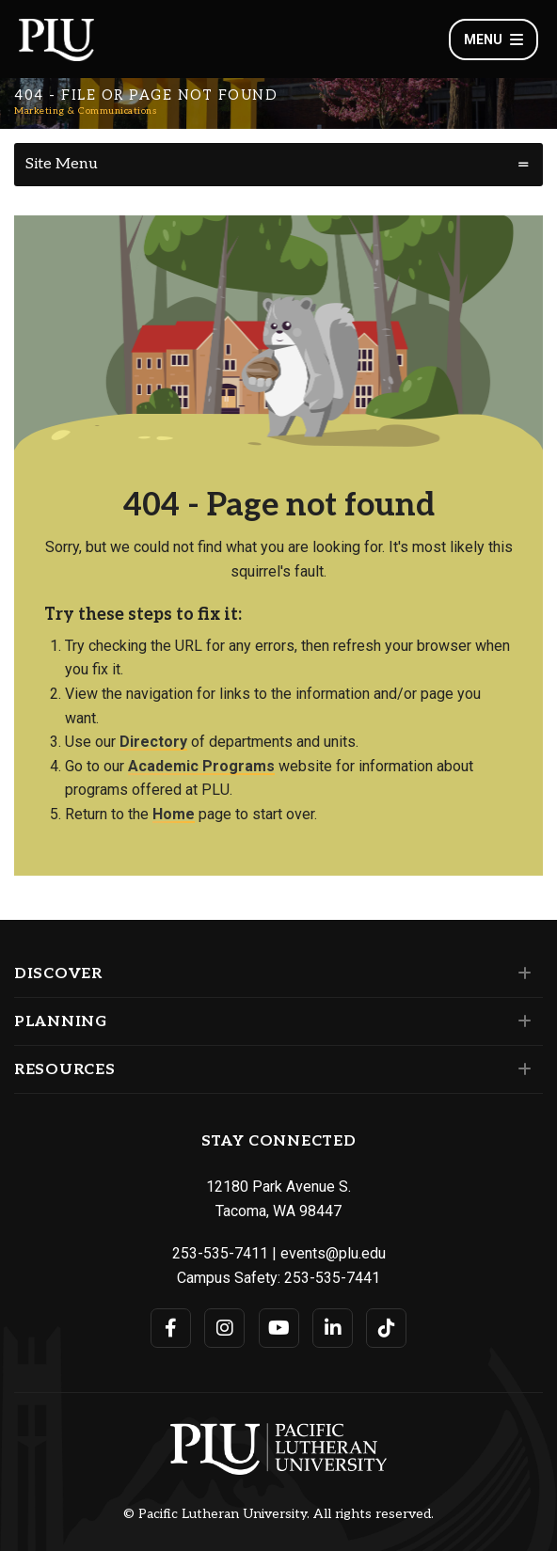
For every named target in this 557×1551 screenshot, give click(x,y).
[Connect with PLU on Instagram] (224, 1328)
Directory (153, 742)
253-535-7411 (220, 1253)
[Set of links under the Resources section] (521, 1069)
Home (173, 814)
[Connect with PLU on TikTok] (386, 1328)
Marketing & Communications (85, 111)
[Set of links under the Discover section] (521, 973)
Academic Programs (201, 766)
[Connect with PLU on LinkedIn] (332, 1328)
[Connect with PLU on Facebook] (171, 1328)
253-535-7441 (332, 1278)
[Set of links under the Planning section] (521, 1021)
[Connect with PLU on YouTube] (279, 1328)
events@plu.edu (333, 1253)
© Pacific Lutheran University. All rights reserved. (278, 1514)
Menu (493, 39)
